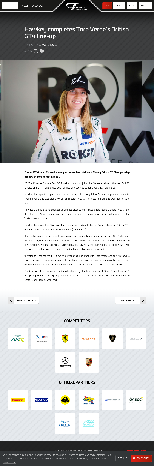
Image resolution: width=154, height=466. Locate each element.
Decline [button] (122, 458)
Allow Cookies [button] (141, 458)
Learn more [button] (9, 462)
